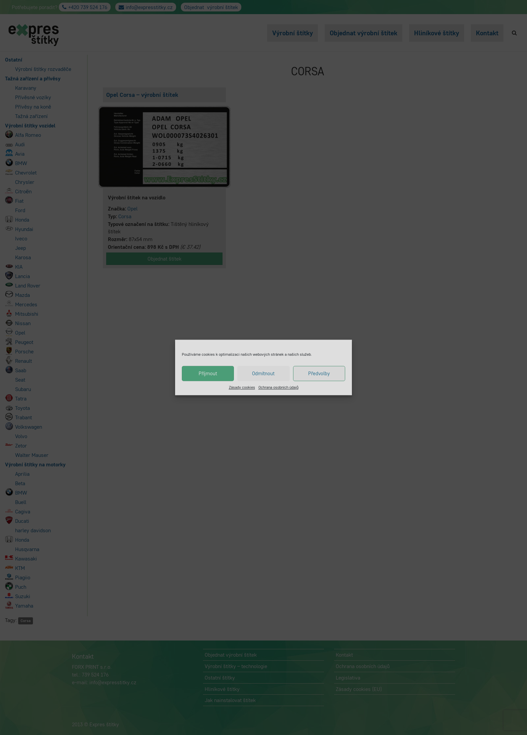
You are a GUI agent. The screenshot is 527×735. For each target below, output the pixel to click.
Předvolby (319, 373)
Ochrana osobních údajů (278, 387)
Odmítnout (263, 373)
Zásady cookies (242, 387)
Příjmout (208, 373)
